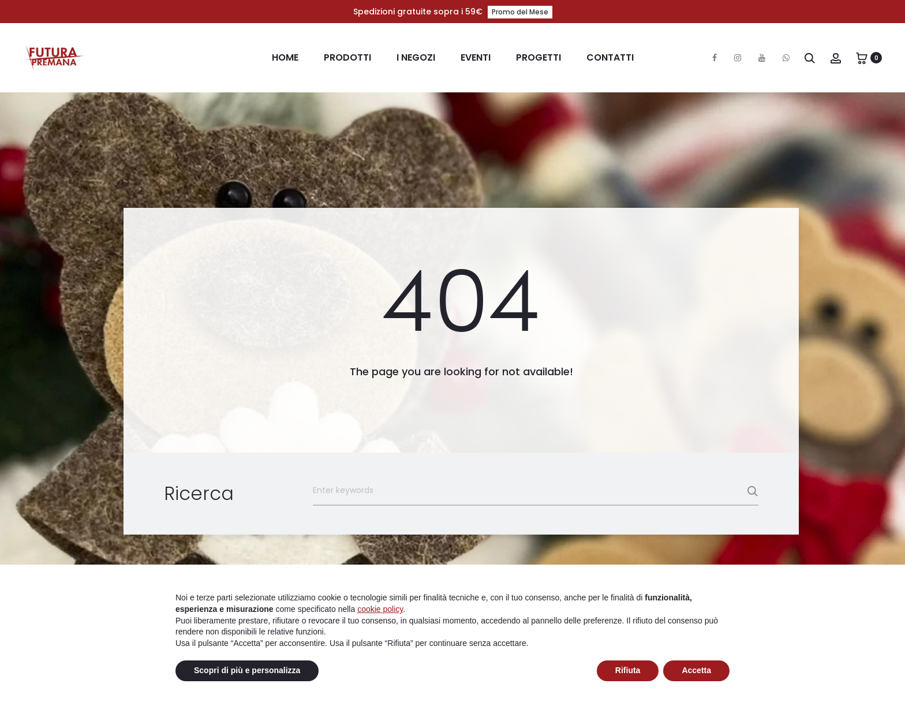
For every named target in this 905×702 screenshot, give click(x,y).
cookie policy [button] (380, 609)
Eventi (476, 57)
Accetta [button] (696, 670)
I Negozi (416, 57)
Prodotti (347, 57)
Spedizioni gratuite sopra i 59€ (452, 11)
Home (285, 57)
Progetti (538, 57)
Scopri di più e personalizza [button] (247, 670)
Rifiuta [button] (628, 670)
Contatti (610, 57)
